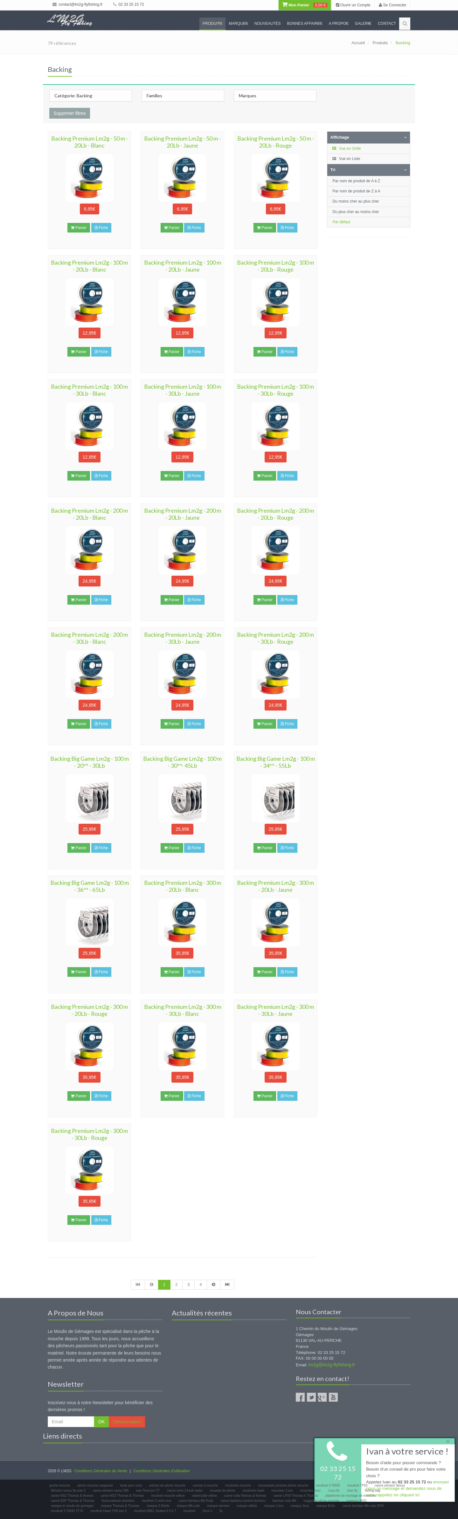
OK (101, 1421)
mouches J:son (282, 1490)
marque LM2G (356, 1500)
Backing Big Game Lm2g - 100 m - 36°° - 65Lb (89, 886)
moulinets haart (253, 1490)
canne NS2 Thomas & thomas (72, 1495)
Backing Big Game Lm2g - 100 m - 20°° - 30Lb (89, 762)
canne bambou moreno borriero (243, 1500)
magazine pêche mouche (321, 1500)
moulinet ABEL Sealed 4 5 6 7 (155, 1511)
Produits (212, 23)
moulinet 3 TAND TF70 (67, 1511)
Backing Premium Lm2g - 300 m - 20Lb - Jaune (275, 886)
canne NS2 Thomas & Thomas (122, 1495)
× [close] (446, 1440)
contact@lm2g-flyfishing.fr (77, 4)
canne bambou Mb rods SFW (363, 1506)
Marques (238, 23)
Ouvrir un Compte (353, 5)
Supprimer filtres (69, 113)
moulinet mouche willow (168, 1495)
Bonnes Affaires (304, 23)
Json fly (352, 1490)
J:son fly (334, 1490)
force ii (207, 1511)
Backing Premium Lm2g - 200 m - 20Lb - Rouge (275, 514)
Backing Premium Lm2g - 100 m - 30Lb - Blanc (89, 390)
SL (221, 1511)
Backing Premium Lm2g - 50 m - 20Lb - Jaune (182, 142)
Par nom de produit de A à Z (356, 181)
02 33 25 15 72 (128, 4)
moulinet (189, 1511)
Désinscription (127, 1421)
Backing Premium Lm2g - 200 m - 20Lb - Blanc (89, 514)
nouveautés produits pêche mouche (283, 1485)
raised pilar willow (204, 1495)
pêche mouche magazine (95, 1485)
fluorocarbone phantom (118, 1500)
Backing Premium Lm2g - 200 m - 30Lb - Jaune (182, 638)
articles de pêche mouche (167, 1485)
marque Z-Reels (158, 1506)
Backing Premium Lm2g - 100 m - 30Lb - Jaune (182, 390)
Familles (154, 95)
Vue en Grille (346, 148)
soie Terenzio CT (148, 1490)
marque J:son (273, 1506)
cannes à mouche (205, 1485)
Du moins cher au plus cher (356, 201)
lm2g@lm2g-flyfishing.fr (332, 1364)
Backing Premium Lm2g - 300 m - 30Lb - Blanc (182, 1010)
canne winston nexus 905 (111, 1490)
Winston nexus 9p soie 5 (68, 1490)
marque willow (247, 1506)
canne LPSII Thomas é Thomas (296, 1495)
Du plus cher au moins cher (356, 212)
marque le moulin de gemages (72, 1506)
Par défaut (341, 222)
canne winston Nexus (390, 1485)
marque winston (218, 1506)
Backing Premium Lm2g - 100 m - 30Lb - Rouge (275, 390)
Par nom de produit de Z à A (356, 191)
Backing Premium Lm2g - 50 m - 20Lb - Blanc (89, 142)
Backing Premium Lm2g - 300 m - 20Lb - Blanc (182, 886)
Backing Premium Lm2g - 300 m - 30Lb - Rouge (89, 1134)
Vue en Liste (346, 158)
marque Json (300, 1506)
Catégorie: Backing (73, 95)
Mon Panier (304, 5)
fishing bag (372, 1490)
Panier (79, 227)
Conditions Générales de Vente (100, 1471)
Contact (387, 23)
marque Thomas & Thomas (120, 1506)
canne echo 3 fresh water (185, 1490)
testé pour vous (131, 1485)
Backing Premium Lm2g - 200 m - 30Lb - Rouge (275, 638)
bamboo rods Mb (284, 1500)
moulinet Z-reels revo (156, 1500)
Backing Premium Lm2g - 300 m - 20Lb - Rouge (89, 1010)
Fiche (101, 227)
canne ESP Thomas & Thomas (72, 1500)
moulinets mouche (238, 1485)
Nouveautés (267, 23)
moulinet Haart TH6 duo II (108, 1511)
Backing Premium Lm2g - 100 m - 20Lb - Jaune (182, 266)
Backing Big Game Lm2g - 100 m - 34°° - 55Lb (275, 762)
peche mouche (59, 1485)
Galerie (363, 23)
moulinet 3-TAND (328, 1485)
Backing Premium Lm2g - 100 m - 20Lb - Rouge (275, 266)
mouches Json (310, 1490)
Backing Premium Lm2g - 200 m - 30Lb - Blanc (89, 638)
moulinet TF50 (357, 1485)
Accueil (358, 42)
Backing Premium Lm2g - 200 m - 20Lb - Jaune (182, 514)
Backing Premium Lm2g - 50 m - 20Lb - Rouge (275, 142)
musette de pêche (222, 1490)
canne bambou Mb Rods (196, 1500)
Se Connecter (392, 5)
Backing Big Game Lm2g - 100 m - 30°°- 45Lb (182, 762)
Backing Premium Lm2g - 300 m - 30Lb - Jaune (275, 1010)
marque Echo (325, 1506)
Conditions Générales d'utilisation (161, 1471)
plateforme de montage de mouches (350, 1495)
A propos (339, 23)
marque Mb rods (188, 1506)
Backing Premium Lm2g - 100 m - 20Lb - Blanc (89, 266)
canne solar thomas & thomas (245, 1495)
